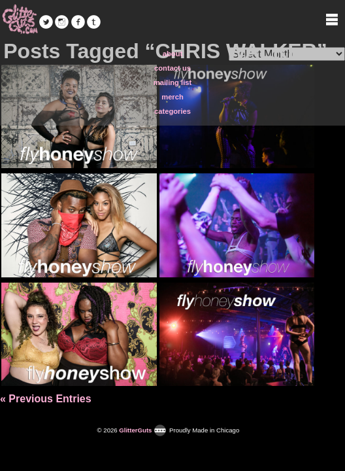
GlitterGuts (19, 19)
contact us (172, 68)
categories (172, 111)
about (172, 54)
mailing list (172, 82)
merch (172, 97)
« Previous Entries (45, 398)
